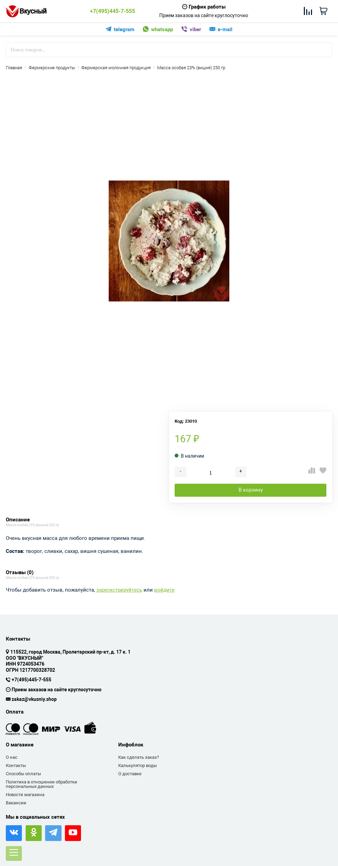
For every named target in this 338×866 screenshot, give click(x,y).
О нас (11, 757)
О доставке (129, 773)
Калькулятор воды (137, 765)
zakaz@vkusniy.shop (34, 699)
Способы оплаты (23, 773)
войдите (164, 590)
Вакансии (16, 803)
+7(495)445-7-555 (112, 11)
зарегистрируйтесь (119, 590)
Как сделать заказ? (138, 757)
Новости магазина (25, 794)
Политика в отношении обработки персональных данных (41, 784)
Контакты (16, 765)
